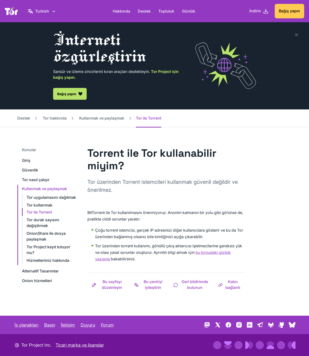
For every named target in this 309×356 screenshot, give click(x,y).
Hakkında (121, 11)
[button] (108, 284)
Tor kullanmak (39, 205)
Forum (107, 325)
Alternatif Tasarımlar (40, 271)
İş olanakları (26, 325)
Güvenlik (30, 170)
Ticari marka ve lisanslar (80, 345)
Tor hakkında (55, 118)
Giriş (26, 160)
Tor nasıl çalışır (35, 179)
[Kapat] (296, 35)
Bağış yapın (289, 10)
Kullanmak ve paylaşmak (101, 118)
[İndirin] (259, 11)
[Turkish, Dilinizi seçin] (42, 11)
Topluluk (166, 11)
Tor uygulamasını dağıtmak (51, 197)
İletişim (68, 325)
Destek (144, 11)
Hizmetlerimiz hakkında (48, 260)
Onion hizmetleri (37, 280)
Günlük (188, 11)
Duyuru (88, 325)
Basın (49, 325)
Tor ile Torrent (39, 212)
